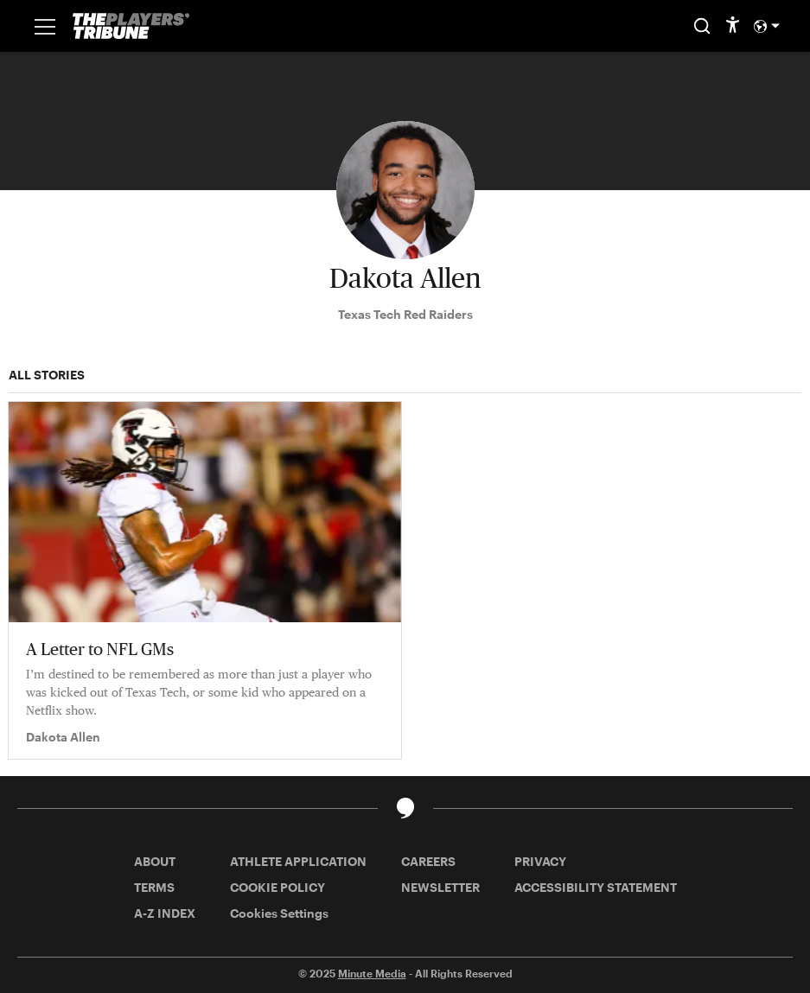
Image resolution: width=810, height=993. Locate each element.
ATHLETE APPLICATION (298, 861)
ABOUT (154, 861)
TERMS (154, 887)
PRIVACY (540, 861)
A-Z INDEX (164, 913)
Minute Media (372, 973)
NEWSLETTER (440, 887)
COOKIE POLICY (277, 887)
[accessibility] (732, 26)
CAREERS (428, 861)
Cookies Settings (279, 913)
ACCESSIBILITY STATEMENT (595, 887)
